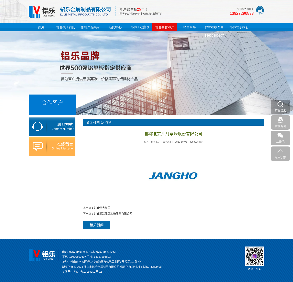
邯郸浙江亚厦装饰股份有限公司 (113, 213)
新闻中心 (115, 27)
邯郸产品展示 (90, 27)
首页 (41, 27)
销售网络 (189, 27)
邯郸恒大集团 (102, 207)
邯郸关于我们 (65, 27)
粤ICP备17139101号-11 (87, 271)
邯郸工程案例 (140, 27)
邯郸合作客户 (164, 27)
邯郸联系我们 (239, 27)
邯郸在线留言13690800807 (214, 31)
